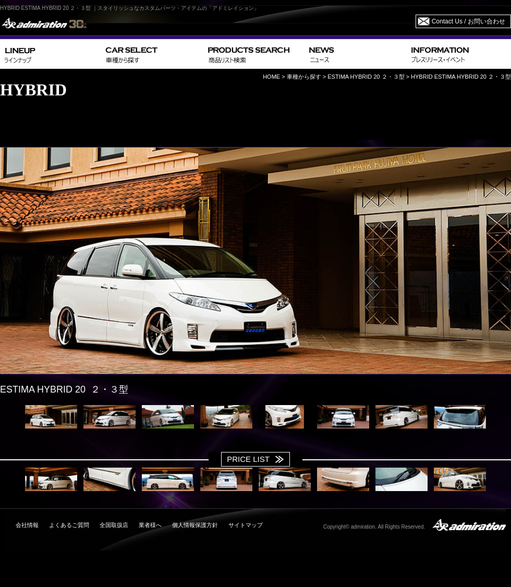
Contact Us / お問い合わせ (468, 21)
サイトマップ (245, 525)
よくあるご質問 (69, 525)
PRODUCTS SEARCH (254, 54)
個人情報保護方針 (195, 525)
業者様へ (150, 525)
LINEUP (51, 54)
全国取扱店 (114, 525)
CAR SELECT (152, 54)
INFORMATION (459, 54)
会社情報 (27, 525)
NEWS (356, 54)
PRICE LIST (248, 459)
